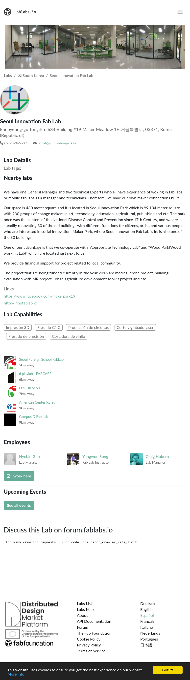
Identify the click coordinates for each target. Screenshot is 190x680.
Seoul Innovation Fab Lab (71, 75)
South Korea (31, 75)
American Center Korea (37, 402)
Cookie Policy (88, 639)
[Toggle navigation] (180, 12)
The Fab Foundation (94, 633)
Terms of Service (91, 650)
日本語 (146, 644)
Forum (82, 627)
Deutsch (147, 603)
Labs (8, 75)
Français (147, 621)
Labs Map (85, 609)
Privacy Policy (89, 644)
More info (15, 674)
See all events (19, 505)
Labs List (84, 603)
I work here (19, 475)
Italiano (146, 627)
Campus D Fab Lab (33, 417)
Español (147, 615)
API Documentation (94, 621)
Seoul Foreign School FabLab (41, 359)
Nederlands (150, 633)
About (82, 615)
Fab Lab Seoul (30, 388)
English (146, 609)
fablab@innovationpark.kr (57, 143)
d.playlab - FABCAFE (35, 374)
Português (149, 639)
